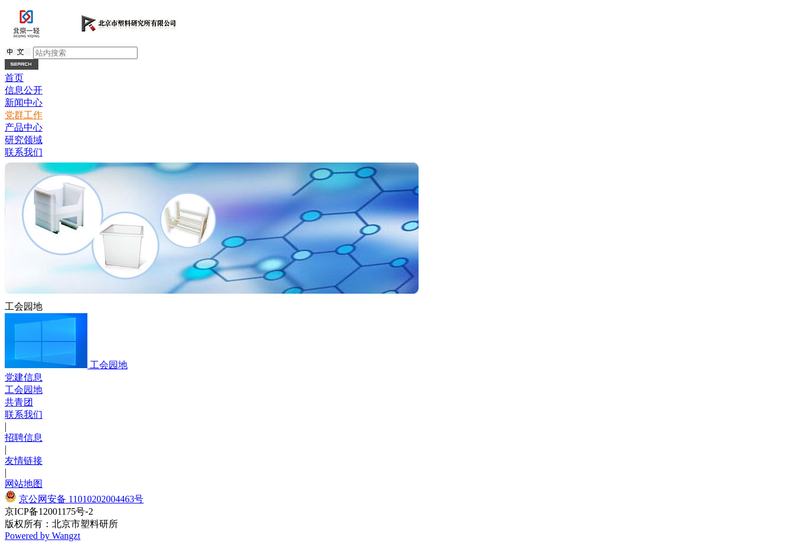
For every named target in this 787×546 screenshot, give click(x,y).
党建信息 (24, 377)
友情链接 (24, 461)
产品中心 (24, 127)
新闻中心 (24, 103)
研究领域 (24, 140)
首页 (14, 78)
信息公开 (24, 90)
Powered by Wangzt (42, 536)
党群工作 (24, 115)
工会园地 (109, 365)
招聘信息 (24, 438)
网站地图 (24, 484)
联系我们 (24, 152)
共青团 (19, 402)
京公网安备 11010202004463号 (81, 499)
